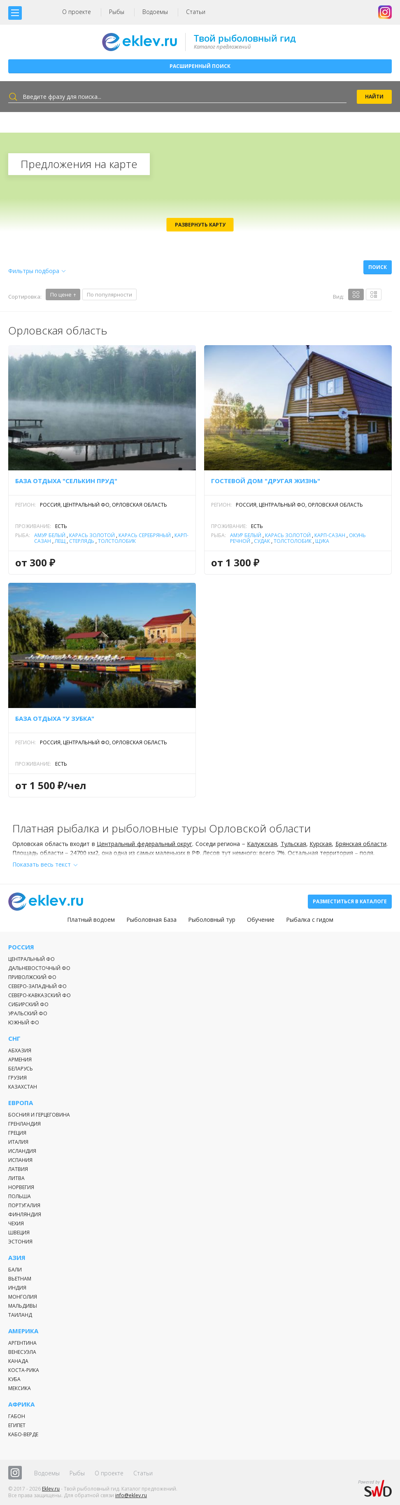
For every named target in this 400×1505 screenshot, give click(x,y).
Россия (21, 947)
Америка (23, 1331)
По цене (61, 294)
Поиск (377, 267)
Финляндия (24, 1214)
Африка (21, 1404)
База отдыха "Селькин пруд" (66, 480)
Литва (16, 1178)
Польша (19, 1196)
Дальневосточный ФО (39, 968)
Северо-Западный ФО (37, 986)
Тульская (293, 844)
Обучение (260, 920)
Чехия (16, 1223)
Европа (20, 1103)
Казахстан (22, 1086)
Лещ (60, 541)
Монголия (22, 1296)
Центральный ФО (31, 959)
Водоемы (155, 12)
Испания (20, 1160)
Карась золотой (92, 535)
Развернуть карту (200, 224)
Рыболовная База (151, 920)
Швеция (19, 1232)
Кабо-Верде (23, 1434)
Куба (14, 1379)
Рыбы (116, 12)
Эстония (20, 1241)
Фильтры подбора (33, 271)
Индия (17, 1287)
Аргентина (22, 1342)
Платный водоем (91, 920)
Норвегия (21, 1187)
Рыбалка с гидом (309, 920)
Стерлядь (81, 541)
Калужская (262, 844)
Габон (16, 1416)
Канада (18, 1361)
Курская (320, 844)
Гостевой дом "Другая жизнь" (265, 480)
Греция (17, 1132)
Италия (18, 1141)
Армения (20, 1059)
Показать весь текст (41, 864)
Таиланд (20, 1314)
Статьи (195, 12)
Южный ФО (23, 1022)
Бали (15, 1269)
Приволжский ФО (32, 977)
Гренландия (24, 1123)
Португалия (24, 1205)
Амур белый (49, 535)
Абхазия (19, 1050)
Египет (17, 1425)
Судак (262, 541)
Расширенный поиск (200, 66)
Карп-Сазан (329, 535)
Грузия (17, 1077)
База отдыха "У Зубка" (54, 718)
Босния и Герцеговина (39, 1114)
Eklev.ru (51, 1488)
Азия (17, 1258)
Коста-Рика (23, 1370)
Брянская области (361, 844)
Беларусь (20, 1068)
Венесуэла (22, 1351)
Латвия (18, 1169)
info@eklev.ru (131, 1495)
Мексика (19, 1388)
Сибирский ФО (28, 1004)
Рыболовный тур (211, 920)
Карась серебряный (145, 535)
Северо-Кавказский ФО (39, 995)
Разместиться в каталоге (350, 901)
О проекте (76, 12)
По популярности (109, 294)
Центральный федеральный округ (144, 844)
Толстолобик (117, 541)
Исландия (22, 1150)
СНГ (14, 1038)
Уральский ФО (27, 1013)
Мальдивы (22, 1305)
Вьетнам (19, 1278)
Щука (322, 541)
